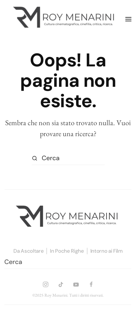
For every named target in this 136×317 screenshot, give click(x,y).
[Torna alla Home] (65, 19)
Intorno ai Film (106, 251)
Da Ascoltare (28, 251)
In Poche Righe (67, 251)
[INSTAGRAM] (46, 283)
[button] (128, 19)
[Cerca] (68, 158)
